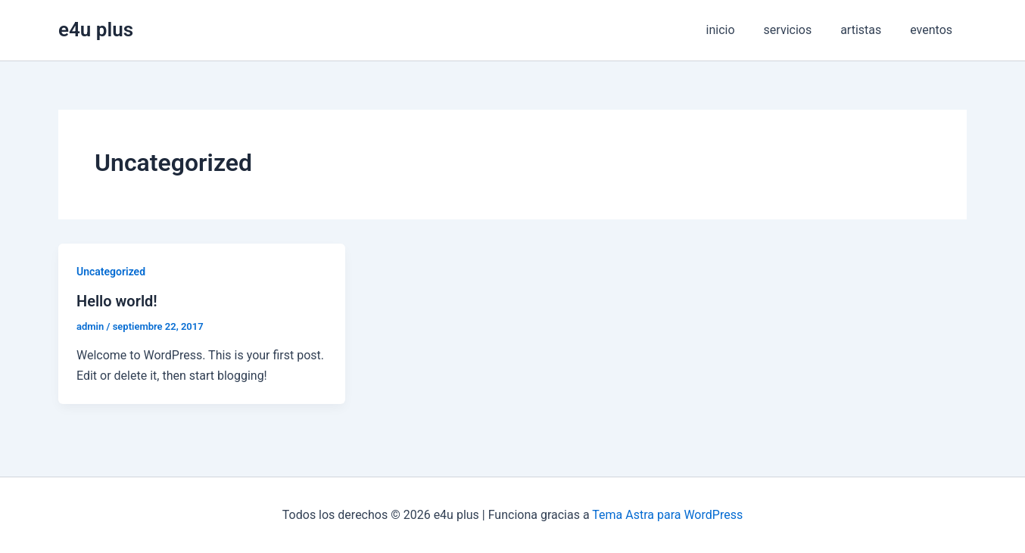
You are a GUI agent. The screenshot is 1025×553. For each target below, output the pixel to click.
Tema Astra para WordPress (667, 515)
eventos (933, 30)
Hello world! (116, 301)
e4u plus (95, 29)
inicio (735, 30)
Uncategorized (110, 272)
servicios (799, 30)
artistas (867, 30)
